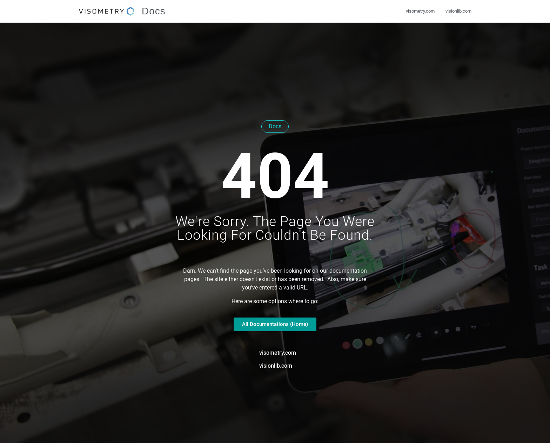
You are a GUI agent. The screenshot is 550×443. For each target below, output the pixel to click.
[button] (15, 427)
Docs (154, 11)
